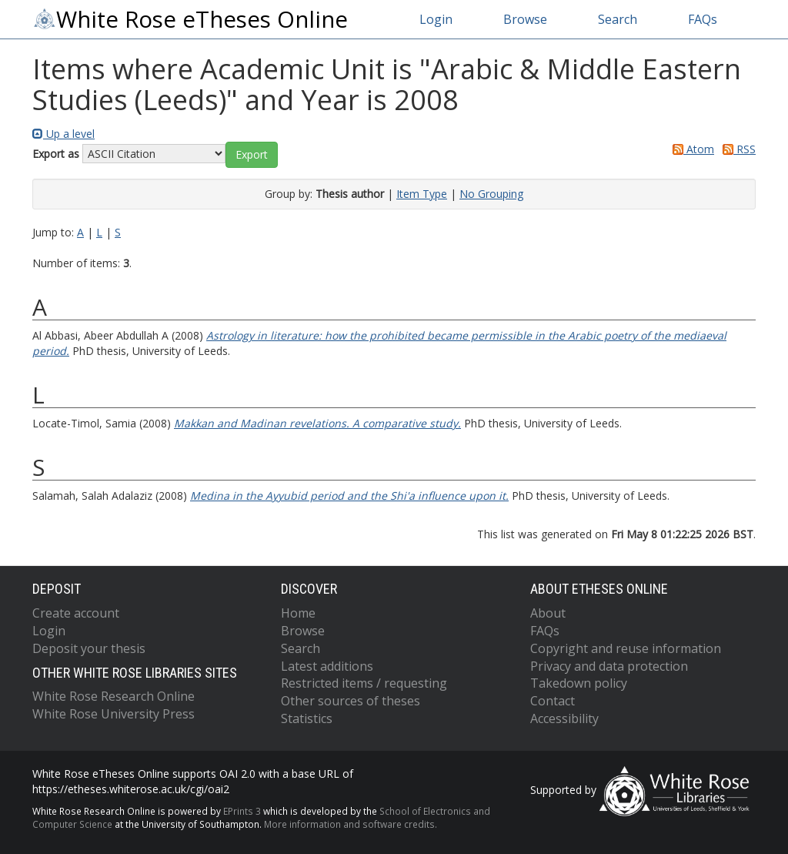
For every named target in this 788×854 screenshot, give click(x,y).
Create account (75, 612)
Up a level (63, 133)
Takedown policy (578, 683)
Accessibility (564, 718)
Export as (55, 153)
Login (435, 19)
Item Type (421, 193)
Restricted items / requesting (364, 683)
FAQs (702, 19)
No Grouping (491, 193)
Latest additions (327, 666)
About (548, 612)
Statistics (306, 718)
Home (298, 612)
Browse (525, 19)
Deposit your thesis (88, 648)
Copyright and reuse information (625, 648)
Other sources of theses (350, 700)
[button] (251, 155)
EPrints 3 (242, 811)
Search (617, 19)
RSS (736, 149)
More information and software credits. (350, 824)
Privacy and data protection (609, 666)
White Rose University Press (113, 713)
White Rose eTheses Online (190, 19)
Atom (690, 149)
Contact (552, 700)
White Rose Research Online (113, 696)
